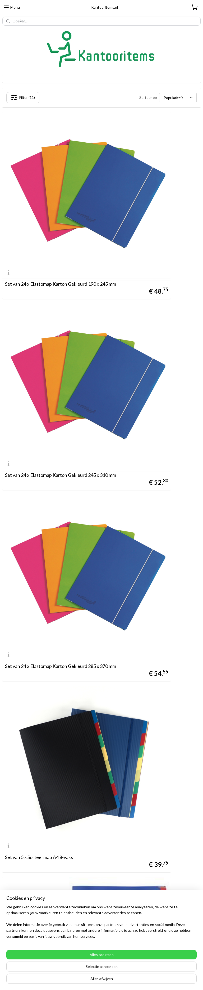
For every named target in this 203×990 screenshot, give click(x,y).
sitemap (84, 980)
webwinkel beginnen (112, 980)
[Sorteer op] (177, 97)
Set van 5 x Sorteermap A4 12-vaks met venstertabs (146, 449)
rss (94, 980)
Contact (9, 886)
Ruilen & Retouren (17, 868)
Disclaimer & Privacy (18, 874)
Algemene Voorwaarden (22, 862)
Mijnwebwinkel (155, 980)
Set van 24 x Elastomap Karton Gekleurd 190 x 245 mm (50, 210)
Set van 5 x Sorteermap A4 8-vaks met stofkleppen (43, 449)
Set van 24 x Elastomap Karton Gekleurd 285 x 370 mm (50, 329)
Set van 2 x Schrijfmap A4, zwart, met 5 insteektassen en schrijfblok (44, 688)
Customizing (12, 880)
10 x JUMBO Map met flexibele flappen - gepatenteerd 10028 (46, 569)
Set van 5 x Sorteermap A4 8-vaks (140, 332)
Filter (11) (23, 97)
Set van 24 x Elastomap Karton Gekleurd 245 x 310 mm (152, 210)
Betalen (8, 856)
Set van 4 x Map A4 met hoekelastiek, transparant (144, 688)
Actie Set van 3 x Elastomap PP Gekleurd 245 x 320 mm (50, 808)
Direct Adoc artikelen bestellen (28, 911)
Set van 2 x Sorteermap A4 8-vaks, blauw (148, 571)
